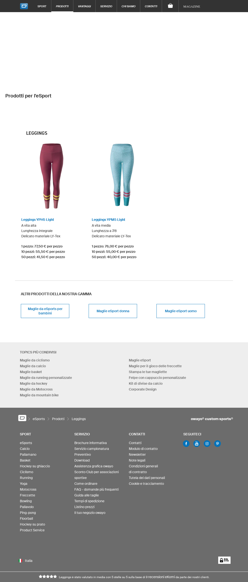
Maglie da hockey (33, 349)
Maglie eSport (140, 326)
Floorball (26, 484)
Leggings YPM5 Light (108, 185)
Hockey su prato (32, 490)
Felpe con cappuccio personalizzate (157, 343)
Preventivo (82, 420)
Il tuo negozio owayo (89, 478)
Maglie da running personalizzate (46, 343)
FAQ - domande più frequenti (96, 455)
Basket (25, 426)
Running (26, 443)
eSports (26, 408)
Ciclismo (26, 437)
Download (82, 426)
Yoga (23, 449)
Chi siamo (128, 6)
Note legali (137, 426)
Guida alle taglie (86, 461)
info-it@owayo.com (81, 562)
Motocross (28, 455)
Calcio (25, 414)
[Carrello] (170, 6)
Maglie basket (31, 337)
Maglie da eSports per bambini (45, 276)
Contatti (151, 6)
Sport (42, 6)
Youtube (197, 409)
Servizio (106, 6)
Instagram (207, 409)
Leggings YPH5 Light (37, 185)
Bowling (26, 467)
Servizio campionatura (91, 414)
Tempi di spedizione (89, 467)
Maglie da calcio (33, 332)
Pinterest (217, 409)
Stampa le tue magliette (148, 337)
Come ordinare (85, 449)
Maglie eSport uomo (181, 277)
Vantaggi (84, 6)
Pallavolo (27, 472)
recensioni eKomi (161, 542)
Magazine (191, 6)
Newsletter (137, 420)
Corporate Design (142, 355)
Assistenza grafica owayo (93, 432)
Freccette (27, 461)
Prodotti (62, 6)
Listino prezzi (84, 472)
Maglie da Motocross (36, 355)
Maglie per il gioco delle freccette (155, 332)
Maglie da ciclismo (35, 326)
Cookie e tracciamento (146, 449)
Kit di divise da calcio (146, 349)
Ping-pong (28, 478)
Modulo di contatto (143, 414)
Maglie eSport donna (113, 277)
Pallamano (28, 420)
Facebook (186, 409)
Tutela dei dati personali (147, 443)
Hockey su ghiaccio (35, 432)
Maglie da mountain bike (39, 361)
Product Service (32, 496)
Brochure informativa (90, 408)
